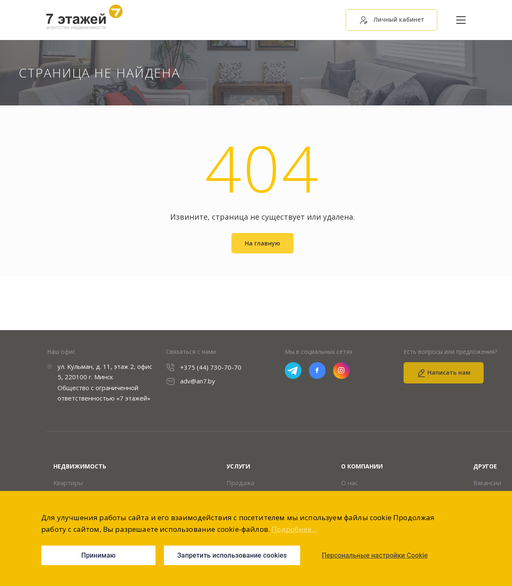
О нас (349, 483)
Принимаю (98, 555)
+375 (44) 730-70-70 (210, 367)
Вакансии (487, 483)
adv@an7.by (197, 382)
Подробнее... (293, 529)
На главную (262, 244)
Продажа (240, 483)
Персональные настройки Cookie (375, 555)
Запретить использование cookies (232, 555)
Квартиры (68, 483)
